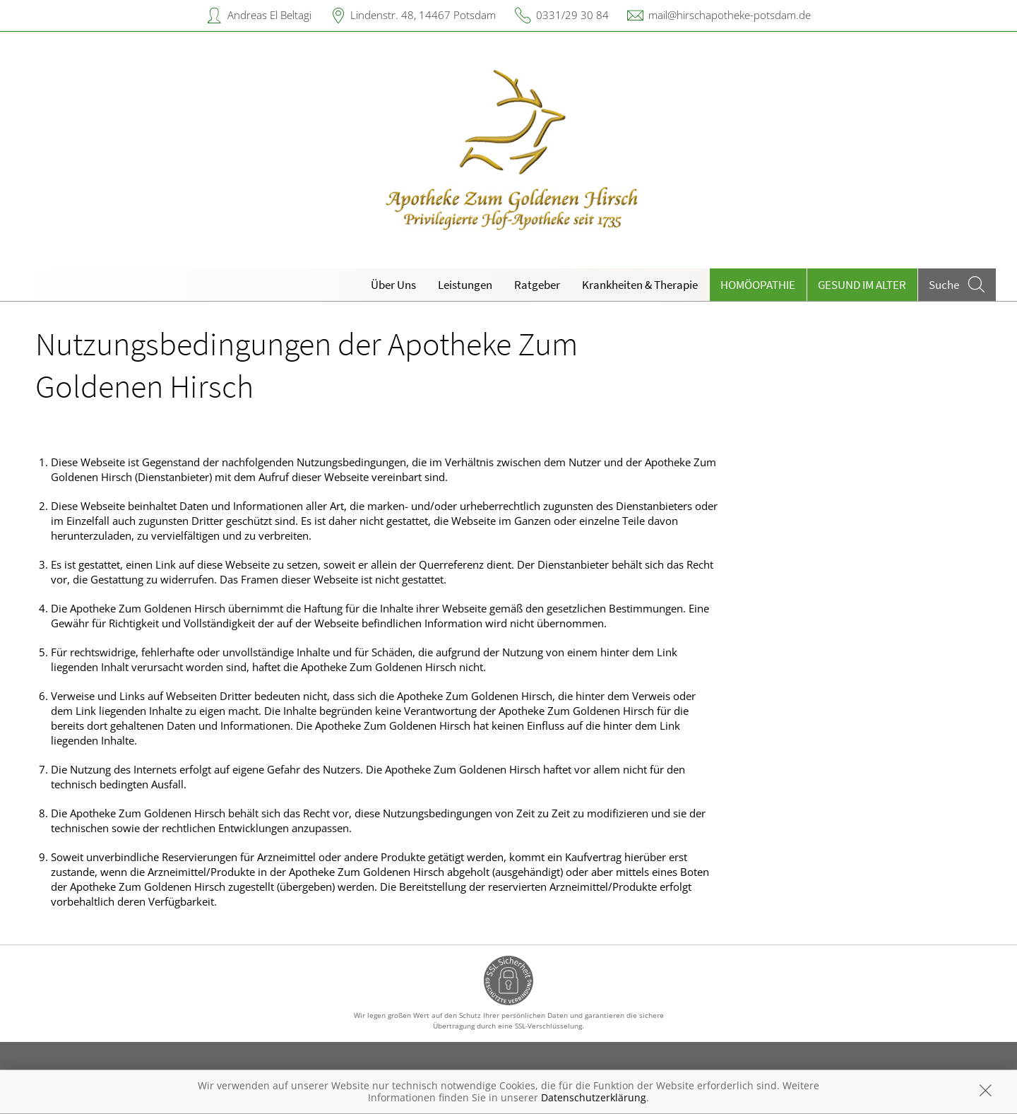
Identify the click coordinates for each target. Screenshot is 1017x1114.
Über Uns (393, 284)
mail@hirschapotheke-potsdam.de (729, 15)
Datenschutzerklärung (593, 1097)
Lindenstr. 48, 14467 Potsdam (423, 15)
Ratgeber (537, 284)
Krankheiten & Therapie (640, 284)
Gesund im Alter (862, 284)
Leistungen (465, 284)
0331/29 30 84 (572, 15)
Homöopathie (757, 284)
